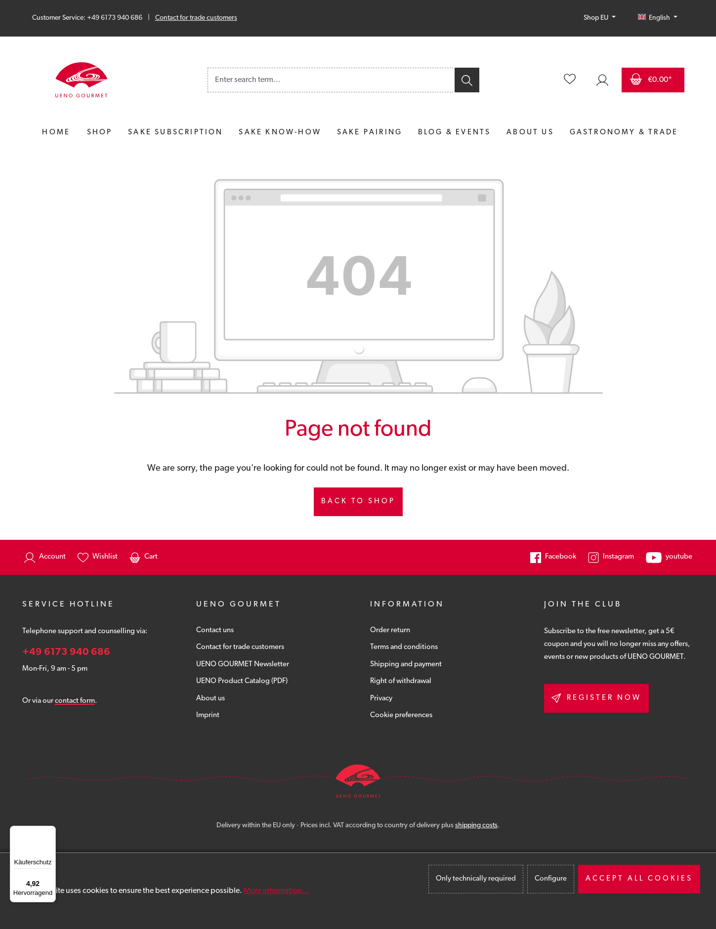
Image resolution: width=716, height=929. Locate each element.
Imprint (207, 715)
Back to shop (358, 501)
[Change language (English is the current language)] (657, 18)
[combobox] (331, 80)
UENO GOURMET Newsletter (242, 664)
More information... (276, 891)
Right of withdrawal (400, 681)
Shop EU (597, 18)
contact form (75, 701)
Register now (596, 698)
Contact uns (215, 630)
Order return (390, 630)
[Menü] (50, 832)
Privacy (381, 698)
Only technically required (476, 879)
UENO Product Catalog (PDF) (242, 681)
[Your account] (602, 80)
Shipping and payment (406, 664)
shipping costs (476, 825)
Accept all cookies (639, 879)
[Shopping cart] (653, 80)
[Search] (466, 80)
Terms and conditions (404, 647)
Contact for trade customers (196, 18)
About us (210, 698)
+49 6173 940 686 (66, 652)
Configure (551, 879)
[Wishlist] (569, 80)
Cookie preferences (401, 715)
